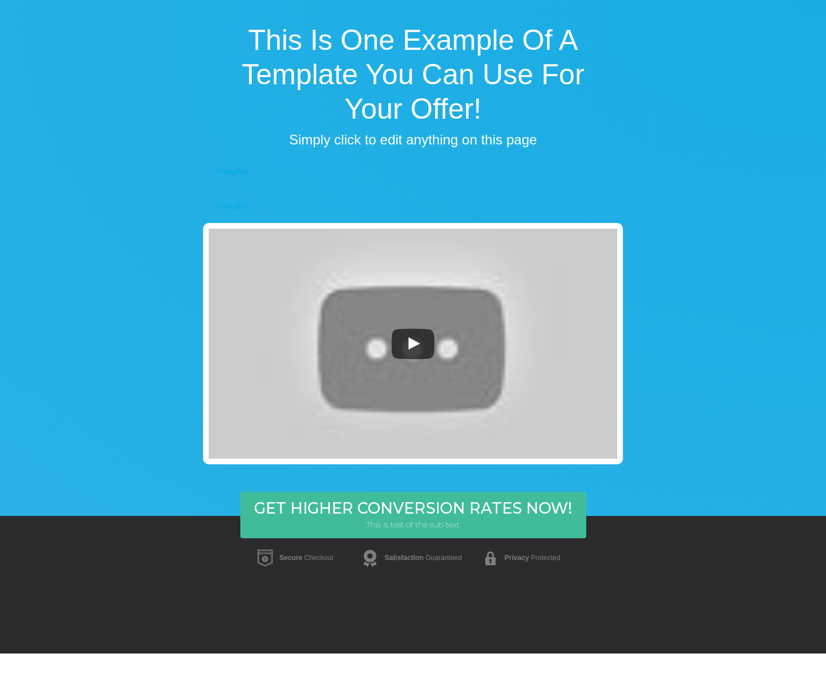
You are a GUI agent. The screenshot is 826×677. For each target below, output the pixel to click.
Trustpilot (231, 171)
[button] (413, 515)
